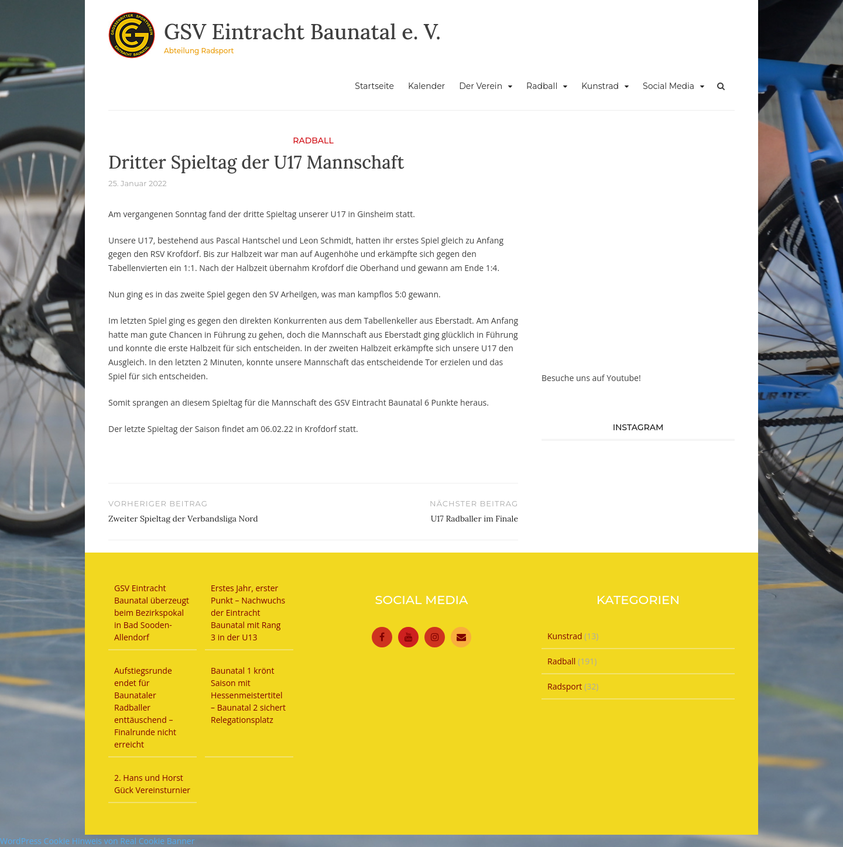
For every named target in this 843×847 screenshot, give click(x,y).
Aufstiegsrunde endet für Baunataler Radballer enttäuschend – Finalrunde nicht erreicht (145, 707)
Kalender (426, 86)
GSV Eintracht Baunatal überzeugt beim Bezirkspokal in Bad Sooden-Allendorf (151, 612)
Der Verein (480, 86)
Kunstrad (600, 86)
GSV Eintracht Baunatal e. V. (302, 31)
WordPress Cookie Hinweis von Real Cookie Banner (97, 840)
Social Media (668, 86)
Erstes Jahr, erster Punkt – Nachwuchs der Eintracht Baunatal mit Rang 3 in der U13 (248, 612)
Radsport (564, 686)
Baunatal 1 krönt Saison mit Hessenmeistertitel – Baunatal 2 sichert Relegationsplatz (248, 695)
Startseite (374, 86)
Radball (541, 86)
